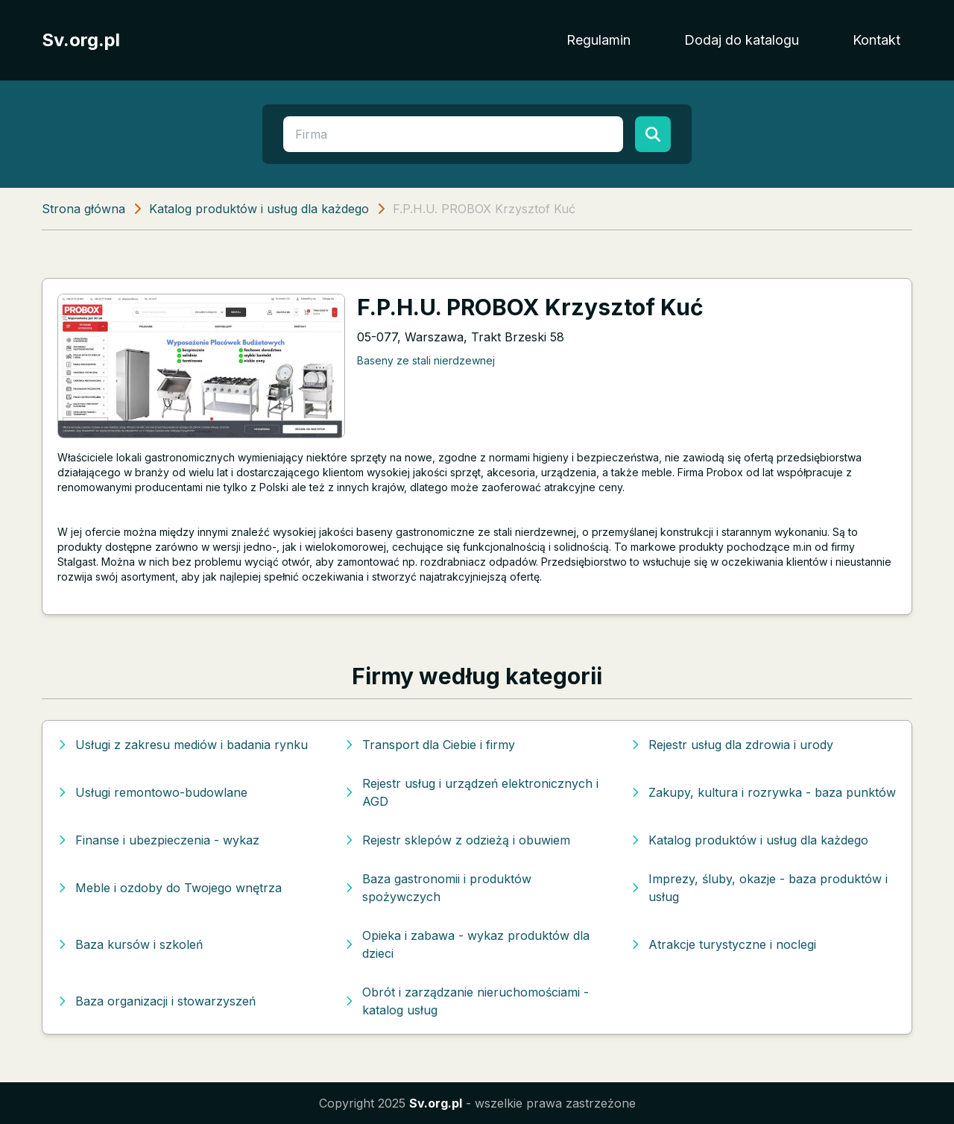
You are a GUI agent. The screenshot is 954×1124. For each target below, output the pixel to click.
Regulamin (598, 40)
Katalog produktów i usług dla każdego (259, 208)
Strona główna (83, 208)
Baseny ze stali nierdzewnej (426, 360)
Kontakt (876, 40)
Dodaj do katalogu (741, 40)
